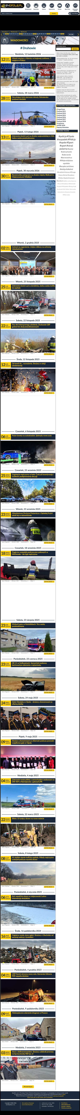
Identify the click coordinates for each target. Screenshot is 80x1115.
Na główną (60, 123)
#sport (63, 146)
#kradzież (60, 172)
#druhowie (24, 31)
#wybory (71, 175)
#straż (65, 175)
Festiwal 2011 (61, 111)
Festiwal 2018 (61, 121)
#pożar (70, 149)
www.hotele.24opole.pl (27, 1104)
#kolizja (63, 169)
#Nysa (59, 183)
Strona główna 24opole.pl (28, 1103)
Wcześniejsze (28, 1086)
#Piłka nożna (66, 194)
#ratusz (67, 172)
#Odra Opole (63, 178)
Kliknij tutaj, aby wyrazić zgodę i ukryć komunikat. (40, 1097)
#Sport (70, 142)
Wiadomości (14, 31)
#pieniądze (73, 189)
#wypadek (62, 139)
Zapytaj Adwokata (63, 127)
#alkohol (69, 169)
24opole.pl (5, 31)
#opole (62, 142)
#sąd (74, 186)
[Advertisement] (28, 223)
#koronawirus (66, 158)
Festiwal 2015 (61, 115)
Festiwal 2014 (61, 113)
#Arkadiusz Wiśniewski (68, 183)
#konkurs (60, 181)
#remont (71, 178)
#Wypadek (65, 186)
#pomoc (73, 181)
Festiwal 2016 (61, 117)
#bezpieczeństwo (66, 166)
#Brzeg (71, 186)
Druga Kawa (61, 109)
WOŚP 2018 (61, 125)
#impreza (67, 192)
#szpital (59, 186)
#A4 (64, 189)
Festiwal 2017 (61, 119)
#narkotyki (60, 189)
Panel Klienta (64, 1103)
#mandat (72, 192)
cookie (63, 1094)
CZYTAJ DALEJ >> (49, 87)
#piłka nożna (67, 181)
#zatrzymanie (66, 152)
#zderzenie (66, 155)
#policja (62, 136)
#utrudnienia (61, 192)
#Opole (70, 136)
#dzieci (68, 189)
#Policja (72, 139)
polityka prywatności (58, 1095)
